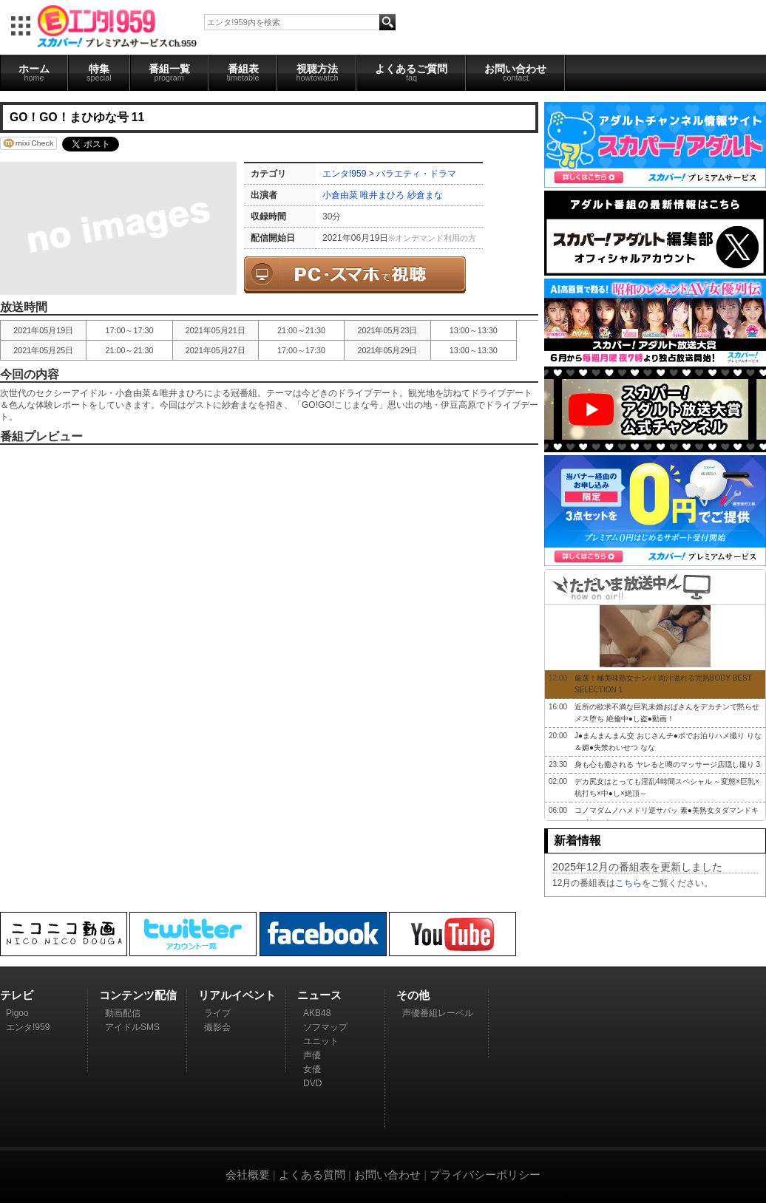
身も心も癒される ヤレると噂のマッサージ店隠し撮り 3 (667, 764)
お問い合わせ (515, 72)
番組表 (243, 72)
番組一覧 (169, 72)
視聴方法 (317, 72)
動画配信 (122, 1013)
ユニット (321, 1041)
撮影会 (217, 1027)
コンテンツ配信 (138, 995)
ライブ (217, 1013)
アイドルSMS (132, 1027)
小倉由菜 (340, 195)
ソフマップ (325, 1027)
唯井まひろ (382, 195)
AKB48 (317, 1013)
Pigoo (17, 1013)
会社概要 (248, 1174)
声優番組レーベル (437, 1013)
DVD (312, 1083)
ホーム (34, 72)
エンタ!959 (344, 173)
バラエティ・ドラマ (416, 173)
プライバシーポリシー (485, 1174)
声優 (312, 1055)
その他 (413, 995)
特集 (99, 72)
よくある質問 (312, 1174)
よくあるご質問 (411, 72)
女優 (312, 1069)
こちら (628, 883)
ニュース (319, 995)
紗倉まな (425, 195)
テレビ (16, 995)
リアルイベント (237, 995)
